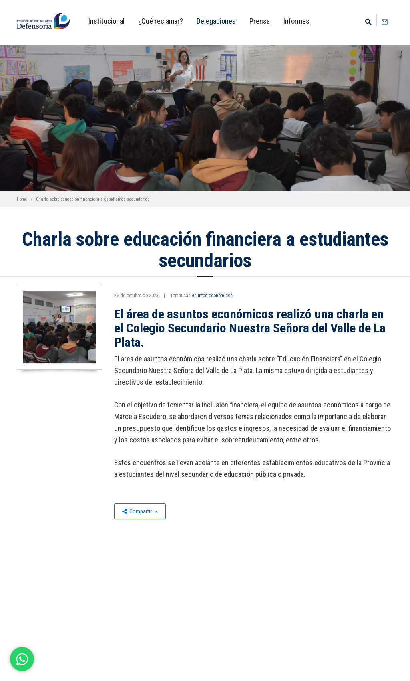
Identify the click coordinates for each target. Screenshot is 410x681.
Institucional (106, 21)
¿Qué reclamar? (160, 21)
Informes (296, 21)
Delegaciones (216, 21)
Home (22, 199)
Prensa (259, 21)
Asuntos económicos (212, 295)
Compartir (140, 511)
